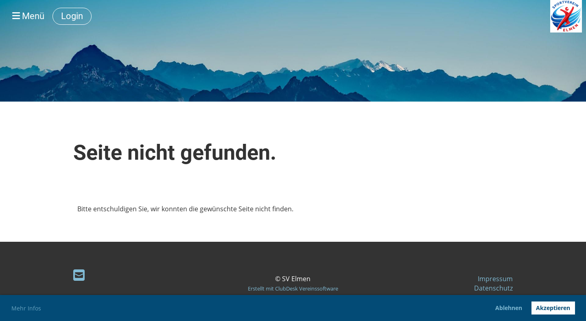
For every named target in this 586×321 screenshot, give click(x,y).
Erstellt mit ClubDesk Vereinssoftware (293, 288)
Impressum (495, 278)
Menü (28, 16)
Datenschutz (493, 288)
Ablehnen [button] (508, 308)
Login (72, 16)
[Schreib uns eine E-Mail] (79, 275)
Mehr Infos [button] (26, 308)
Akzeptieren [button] (553, 308)
